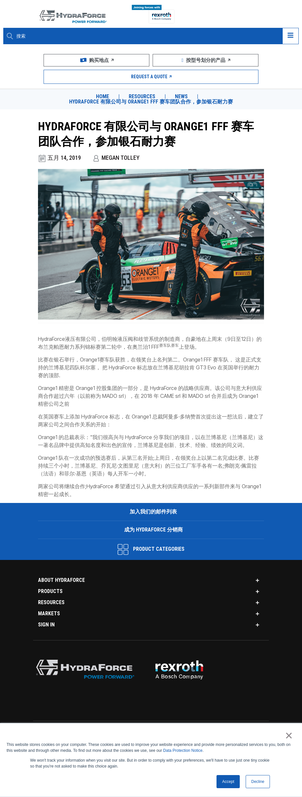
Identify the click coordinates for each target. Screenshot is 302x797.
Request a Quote (151, 76)
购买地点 (97, 60)
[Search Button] (9, 36)
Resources (142, 96)
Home (102, 96)
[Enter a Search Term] (146, 36)
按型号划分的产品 (205, 60)
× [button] (289, 735)
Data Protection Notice (182, 750)
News (181, 96)
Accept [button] (228, 781)
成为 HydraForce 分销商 (153, 530)
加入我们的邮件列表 (152, 512)
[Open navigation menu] (290, 36)
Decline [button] (257, 781)
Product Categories (151, 549)
